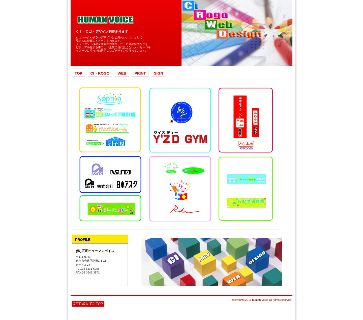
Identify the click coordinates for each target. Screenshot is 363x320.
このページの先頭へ (88, 304)
